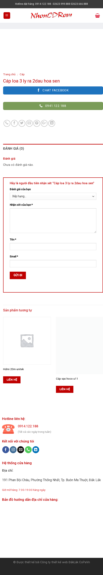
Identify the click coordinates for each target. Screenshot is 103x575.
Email (14, 256)
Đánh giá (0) (13, 149)
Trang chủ (9, 74)
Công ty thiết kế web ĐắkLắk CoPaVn (65, 562)
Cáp (22, 74)
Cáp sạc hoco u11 (67, 378)
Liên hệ (12, 379)
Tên (13, 239)
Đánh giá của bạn (20, 189)
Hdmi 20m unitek (13, 369)
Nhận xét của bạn (21, 204)
